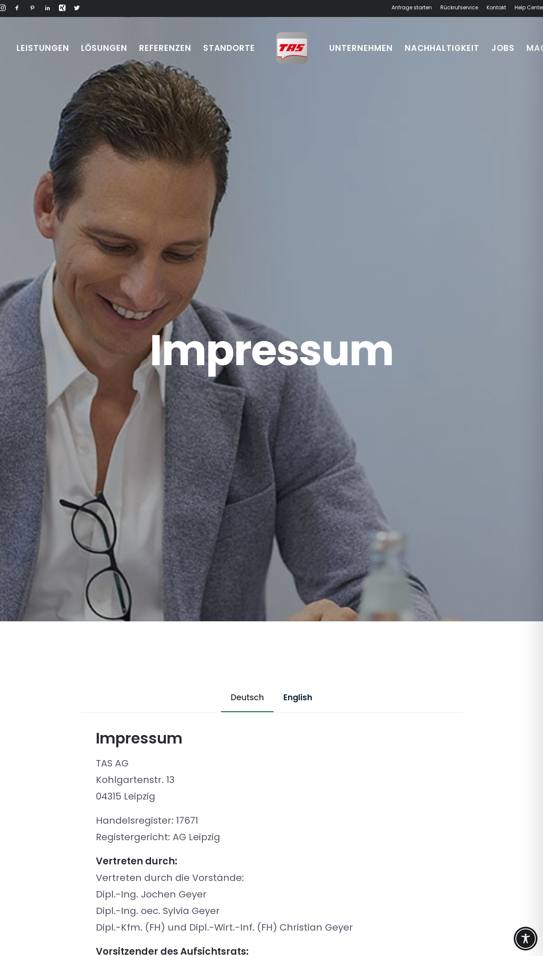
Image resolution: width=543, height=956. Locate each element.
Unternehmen (360, 48)
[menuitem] (413, 7)
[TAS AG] (292, 48)
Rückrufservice (459, 7)
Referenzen (165, 48)
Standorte (229, 48)
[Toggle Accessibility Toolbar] (526, 939)
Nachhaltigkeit (442, 48)
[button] (17, 9)
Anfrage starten (412, 7)
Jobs (503, 48)
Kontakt (496, 7)
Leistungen (43, 48)
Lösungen (104, 48)
